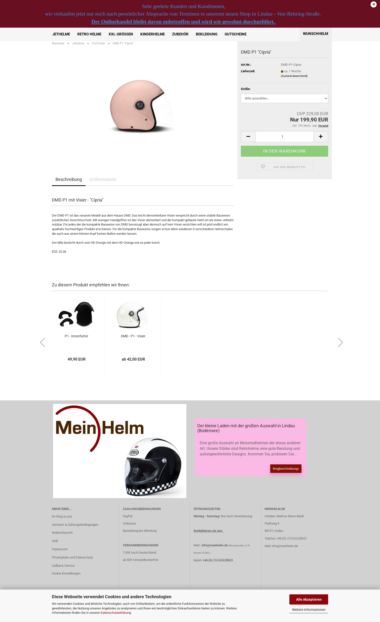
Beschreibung (68, 179)
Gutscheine (235, 34)
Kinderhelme (152, 34)
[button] (248, 136)
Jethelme (61, 34)
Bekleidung (206, 34)
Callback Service (63, 565)
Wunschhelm (315, 34)
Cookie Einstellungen (66, 573)
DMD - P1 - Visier (133, 336)
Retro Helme (89, 34)
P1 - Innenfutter (76, 336)
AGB (55, 541)
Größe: (246, 89)
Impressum (60, 549)
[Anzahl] (284, 136)
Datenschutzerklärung (116, 612)
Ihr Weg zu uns (62, 516)
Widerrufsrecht (62, 532)
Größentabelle (103, 179)
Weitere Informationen (308, 610)
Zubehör (180, 34)
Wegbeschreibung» (286, 468)
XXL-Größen (121, 34)
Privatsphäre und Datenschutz (72, 557)
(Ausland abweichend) (294, 76)
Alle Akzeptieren (309, 599)
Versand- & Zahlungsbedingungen (75, 524)
